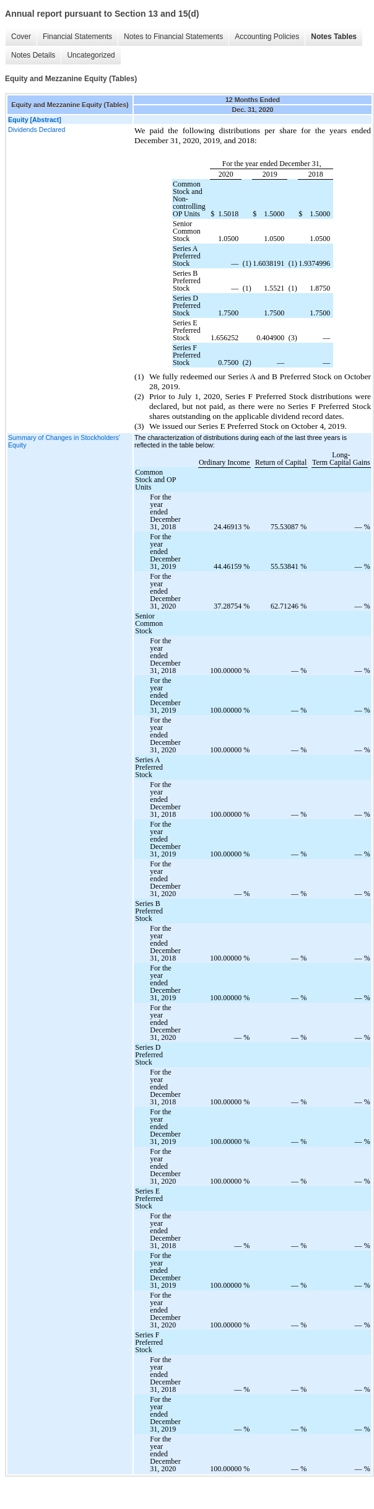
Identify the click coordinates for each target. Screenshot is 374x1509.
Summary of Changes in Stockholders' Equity (64, 441)
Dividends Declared (36, 129)
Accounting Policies (267, 36)
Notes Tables (334, 36)
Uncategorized (91, 55)
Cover (21, 36)
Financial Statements (77, 36)
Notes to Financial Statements (173, 36)
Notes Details (33, 55)
